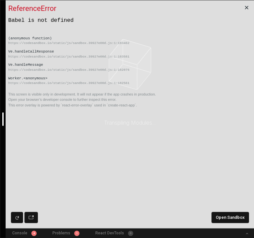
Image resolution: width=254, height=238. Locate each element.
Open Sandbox (230, 217)
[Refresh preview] (17, 217)
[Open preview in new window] (31, 217)
